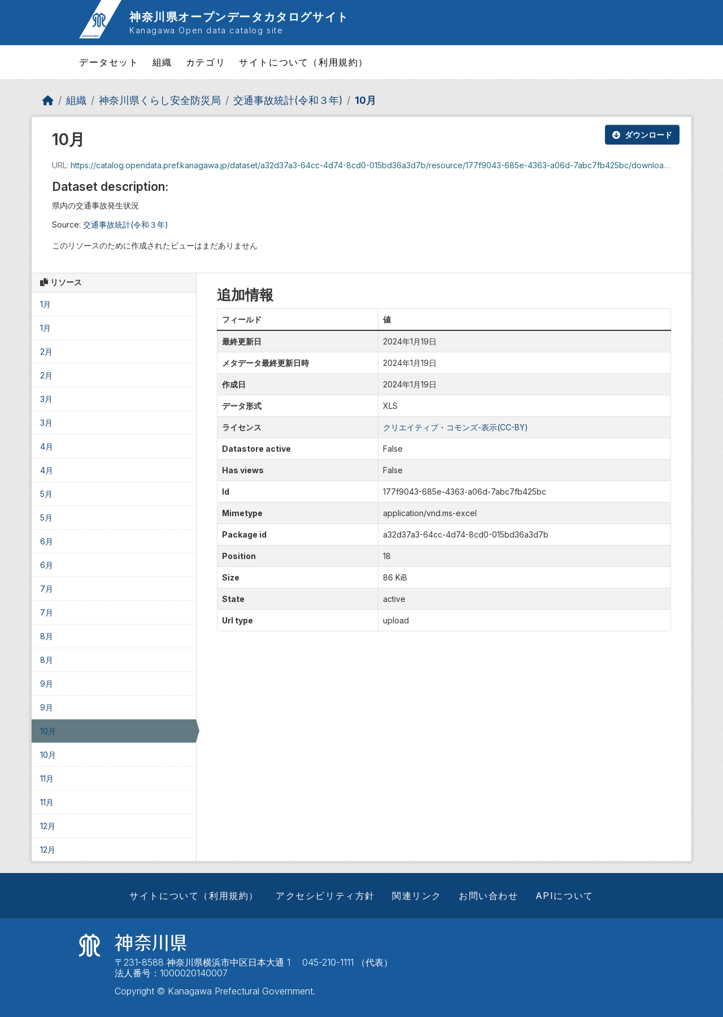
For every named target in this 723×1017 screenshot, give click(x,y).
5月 (46, 494)
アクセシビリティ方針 (325, 895)
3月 (46, 399)
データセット (109, 62)
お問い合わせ (489, 895)
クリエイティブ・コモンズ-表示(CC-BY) (455, 427)
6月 (46, 541)
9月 (46, 683)
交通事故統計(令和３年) (287, 100)
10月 (365, 100)
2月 (46, 351)
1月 (45, 304)
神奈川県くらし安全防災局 (160, 100)
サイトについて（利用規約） (303, 62)
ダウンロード (642, 134)
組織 (162, 62)
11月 (47, 778)
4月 (46, 446)
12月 (47, 826)
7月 (46, 588)
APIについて (564, 895)
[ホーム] (48, 100)
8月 (46, 636)
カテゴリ (205, 62)
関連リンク (417, 895)
